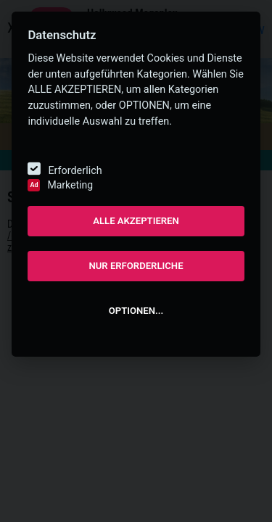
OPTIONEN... (136, 310)
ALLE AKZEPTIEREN (136, 220)
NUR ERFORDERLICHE (135, 265)
